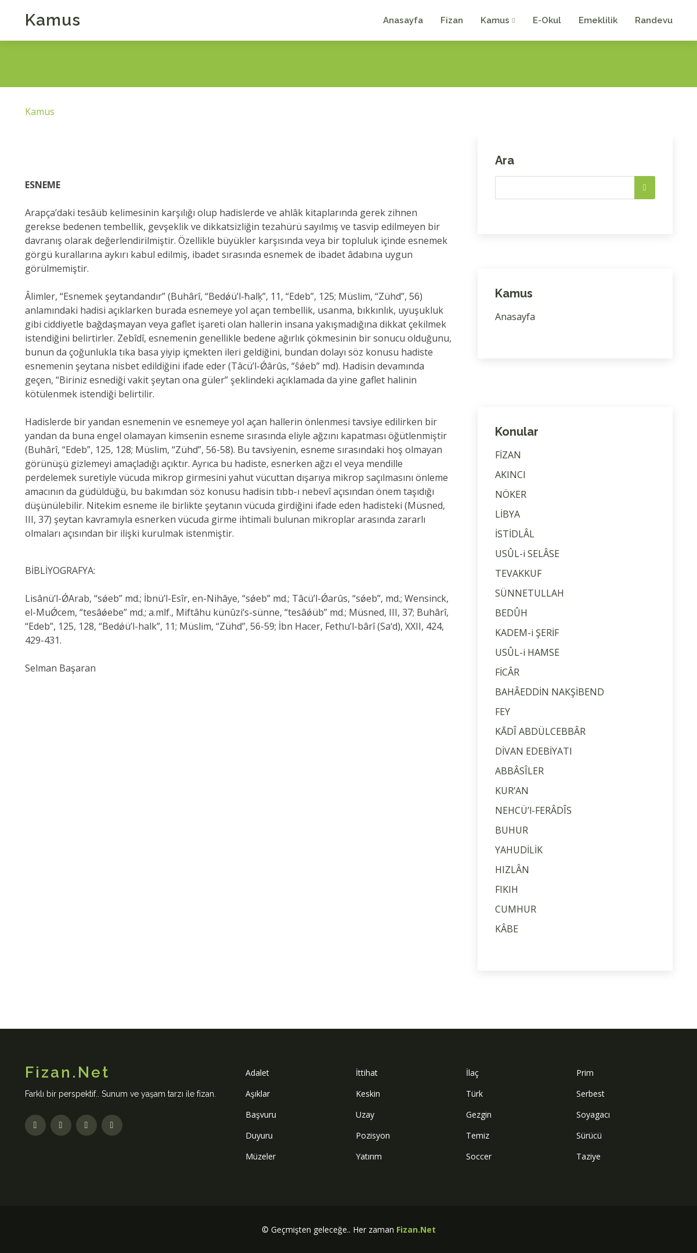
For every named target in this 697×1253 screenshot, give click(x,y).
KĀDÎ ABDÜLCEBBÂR (540, 731)
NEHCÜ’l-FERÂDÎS (533, 810)
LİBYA (507, 514)
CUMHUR (515, 909)
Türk (474, 1093)
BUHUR (511, 830)
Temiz (477, 1135)
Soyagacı (593, 1114)
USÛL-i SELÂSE (527, 553)
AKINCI (510, 474)
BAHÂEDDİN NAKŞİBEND (549, 691)
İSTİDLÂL (515, 533)
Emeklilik (598, 20)
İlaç (472, 1072)
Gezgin (479, 1114)
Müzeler (260, 1156)
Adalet (257, 1072)
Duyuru (259, 1135)
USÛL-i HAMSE (527, 652)
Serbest (590, 1093)
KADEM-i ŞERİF (527, 632)
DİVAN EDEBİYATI (533, 751)
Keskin (368, 1093)
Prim (585, 1072)
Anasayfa (403, 20)
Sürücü (589, 1135)
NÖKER (510, 494)
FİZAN (508, 454)
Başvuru (260, 1114)
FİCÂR (507, 672)
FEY (502, 711)
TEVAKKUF (518, 573)
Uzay (365, 1114)
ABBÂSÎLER (519, 770)
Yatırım (369, 1156)
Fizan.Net (416, 1229)
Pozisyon (373, 1135)
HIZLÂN (512, 869)
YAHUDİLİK (519, 849)
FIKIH (506, 889)
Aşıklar (257, 1093)
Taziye (588, 1156)
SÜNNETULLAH (529, 593)
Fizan (451, 20)
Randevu (654, 20)
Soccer (479, 1156)
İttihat (367, 1072)
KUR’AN (512, 790)
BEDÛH (511, 612)
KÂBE (506, 928)
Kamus (53, 20)
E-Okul (547, 20)
